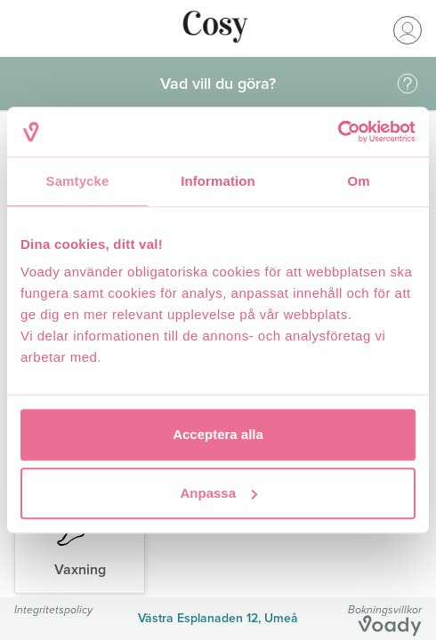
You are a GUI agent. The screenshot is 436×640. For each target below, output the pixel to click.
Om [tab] (358, 180)
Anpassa (218, 492)
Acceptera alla (218, 434)
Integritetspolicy (53, 609)
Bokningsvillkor (385, 609)
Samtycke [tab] (77, 180)
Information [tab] (218, 180)
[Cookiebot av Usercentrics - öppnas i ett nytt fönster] (338, 131)
